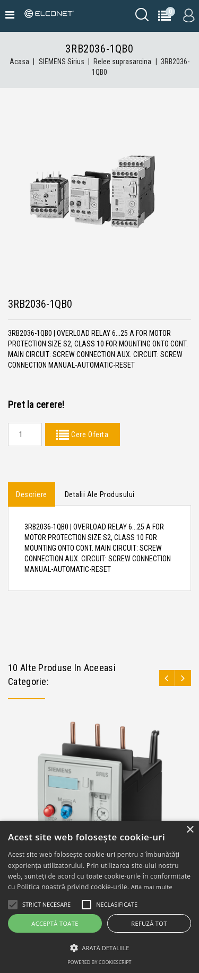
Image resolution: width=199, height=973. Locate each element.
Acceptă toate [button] (54, 923)
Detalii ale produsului (100, 494)
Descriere (31, 494)
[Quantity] (25, 434)
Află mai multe (151, 887)
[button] (99, 947)
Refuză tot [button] (149, 923)
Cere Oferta (88, 434)
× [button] (190, 830)
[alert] (99, 897)
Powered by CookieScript (99, 962)
